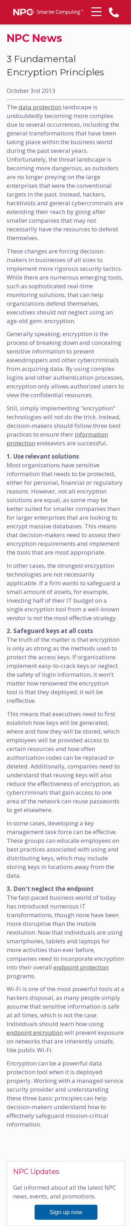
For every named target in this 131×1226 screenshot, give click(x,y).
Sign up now (66, 1212)
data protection (40, 107)
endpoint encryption (35, 1032)
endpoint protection (81, 967)
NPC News (34, 38)
